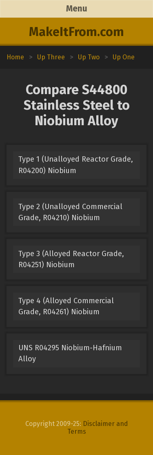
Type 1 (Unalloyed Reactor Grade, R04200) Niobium (75, 165)
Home (15, 57)
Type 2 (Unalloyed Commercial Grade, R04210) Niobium (70, 212)
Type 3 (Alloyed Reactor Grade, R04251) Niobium (71, 259)
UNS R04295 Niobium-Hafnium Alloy (70, 353)
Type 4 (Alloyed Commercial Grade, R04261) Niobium (66, 306)
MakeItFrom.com (76, 32)
